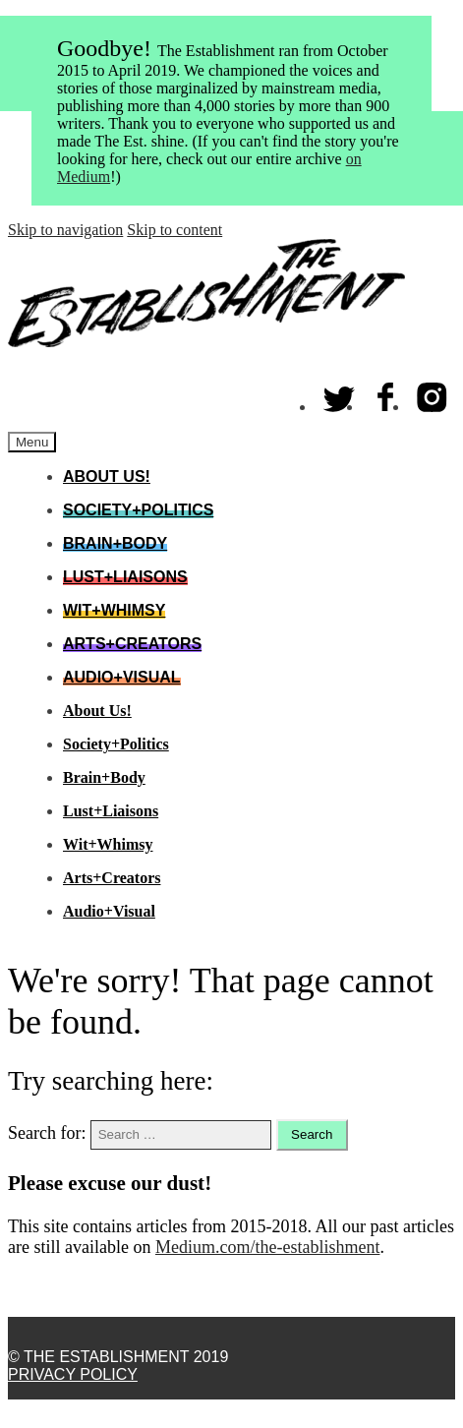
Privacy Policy (73, 1374)
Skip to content (174, 229)
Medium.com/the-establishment (267, 1247)
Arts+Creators (132, 643)
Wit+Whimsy (114, 610)
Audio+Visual (122, 677)
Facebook (386, 393)
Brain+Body (115, 543)
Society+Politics (138, 510)
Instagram (432, 393)
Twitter (340, 393)
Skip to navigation (65, 229)
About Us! (106, 476)
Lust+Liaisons (125, 576)
